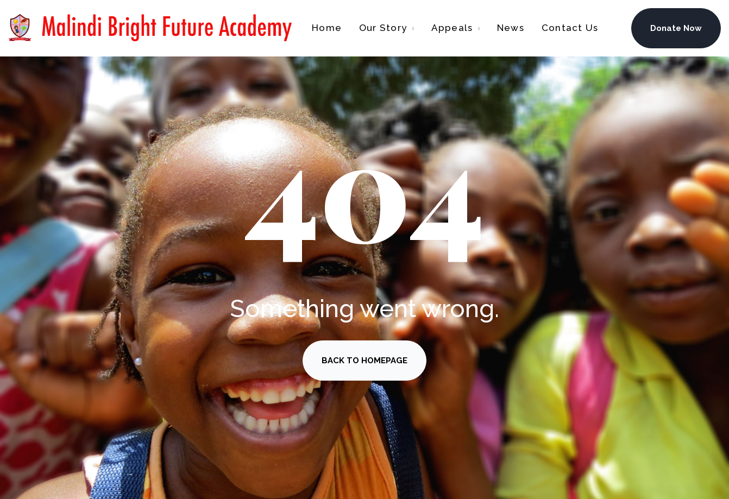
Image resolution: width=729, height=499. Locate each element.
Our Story (383, 27)
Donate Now (676, 28)
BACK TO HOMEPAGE (364, 360)
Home (327, 27)
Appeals (452, 27)
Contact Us (570, 27)
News (510, 27)
